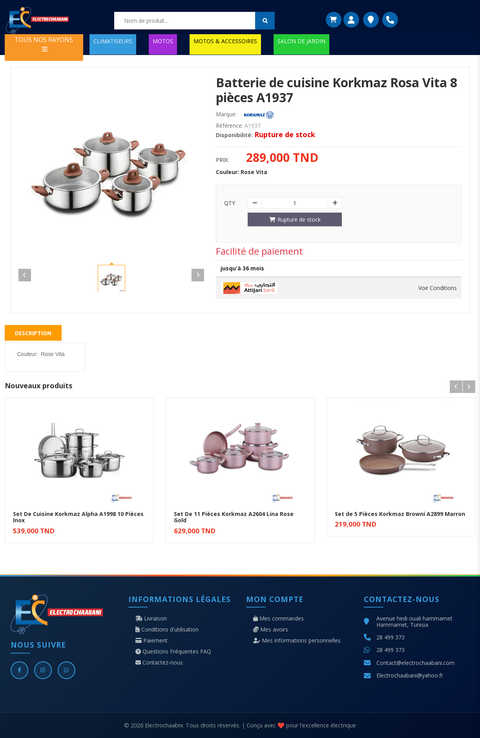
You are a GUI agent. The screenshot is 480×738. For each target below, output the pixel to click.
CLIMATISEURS (112, 41)
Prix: (222, 160)
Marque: (226, 114)
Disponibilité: (234, 135)
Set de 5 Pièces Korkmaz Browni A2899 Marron (400, 514)
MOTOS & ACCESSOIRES (225, 41)
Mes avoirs (270, 629)
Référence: (229, 126)
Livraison (151, 618)
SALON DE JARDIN (301, 41)
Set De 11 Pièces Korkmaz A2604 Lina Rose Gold (234, 517)
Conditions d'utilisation (167, 629)
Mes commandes (278, 618)
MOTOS (163, 41)
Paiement (151, 640)
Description (33, 333)
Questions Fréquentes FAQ (173, 651)
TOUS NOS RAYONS (44, 43)
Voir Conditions (437, 288)
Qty (229, 203)
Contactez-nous (159, 662)
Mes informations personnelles (297, 640)
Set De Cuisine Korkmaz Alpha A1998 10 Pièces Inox (78, 517)
